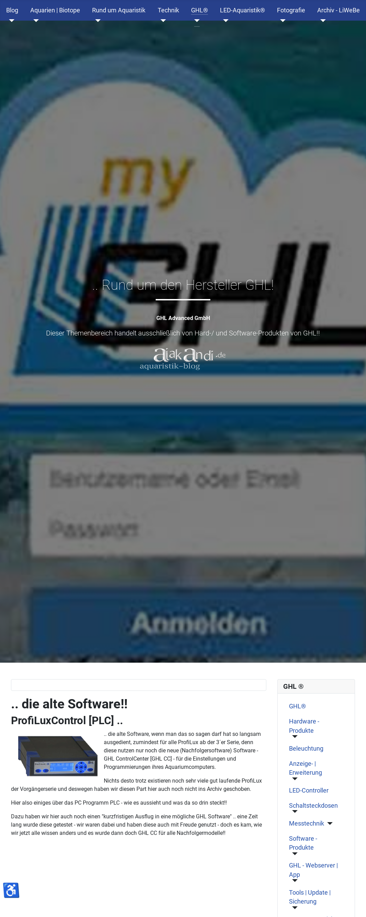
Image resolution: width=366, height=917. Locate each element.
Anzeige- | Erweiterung (305, 768)
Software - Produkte (303, 843)
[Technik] (162, 20)
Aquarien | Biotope (55, 10)
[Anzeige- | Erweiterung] (293, 778)
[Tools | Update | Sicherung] (293, 907)
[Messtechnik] (328, 823)
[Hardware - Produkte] (293, 736)
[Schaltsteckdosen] (293, 811)
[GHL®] (195, 20)
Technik (168, 10)
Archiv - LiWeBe (338, 10)
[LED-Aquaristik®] (224, 20)
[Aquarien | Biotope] (34, 20)
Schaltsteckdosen (313, 805)
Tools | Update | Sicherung (310, 897)
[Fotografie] (281, 20)
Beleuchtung (306, 748)
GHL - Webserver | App (313, 870)
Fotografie (291, 10)
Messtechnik (306, 823)
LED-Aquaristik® (242, 10)
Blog (12, 10)
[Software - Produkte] (293, 853)
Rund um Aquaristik (118, 10)
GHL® (199, 10)
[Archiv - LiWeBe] (321, 20)
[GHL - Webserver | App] (293, 880)
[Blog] (10, 20)
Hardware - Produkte (304, 726)
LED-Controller (309, 790)
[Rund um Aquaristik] (96, 20)
